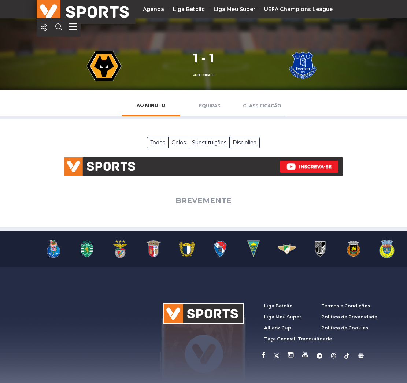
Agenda (153, 9)
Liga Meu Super (234, 9)
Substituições (209, 142)
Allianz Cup (277, 328)
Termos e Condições (345, 306)
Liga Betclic (189, 9)
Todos (157, 142)
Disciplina (244, 142)
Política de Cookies (344, 328)
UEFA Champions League (298, 9)
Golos (178, 142)
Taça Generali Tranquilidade (298, 339)
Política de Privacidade (349, 317)
